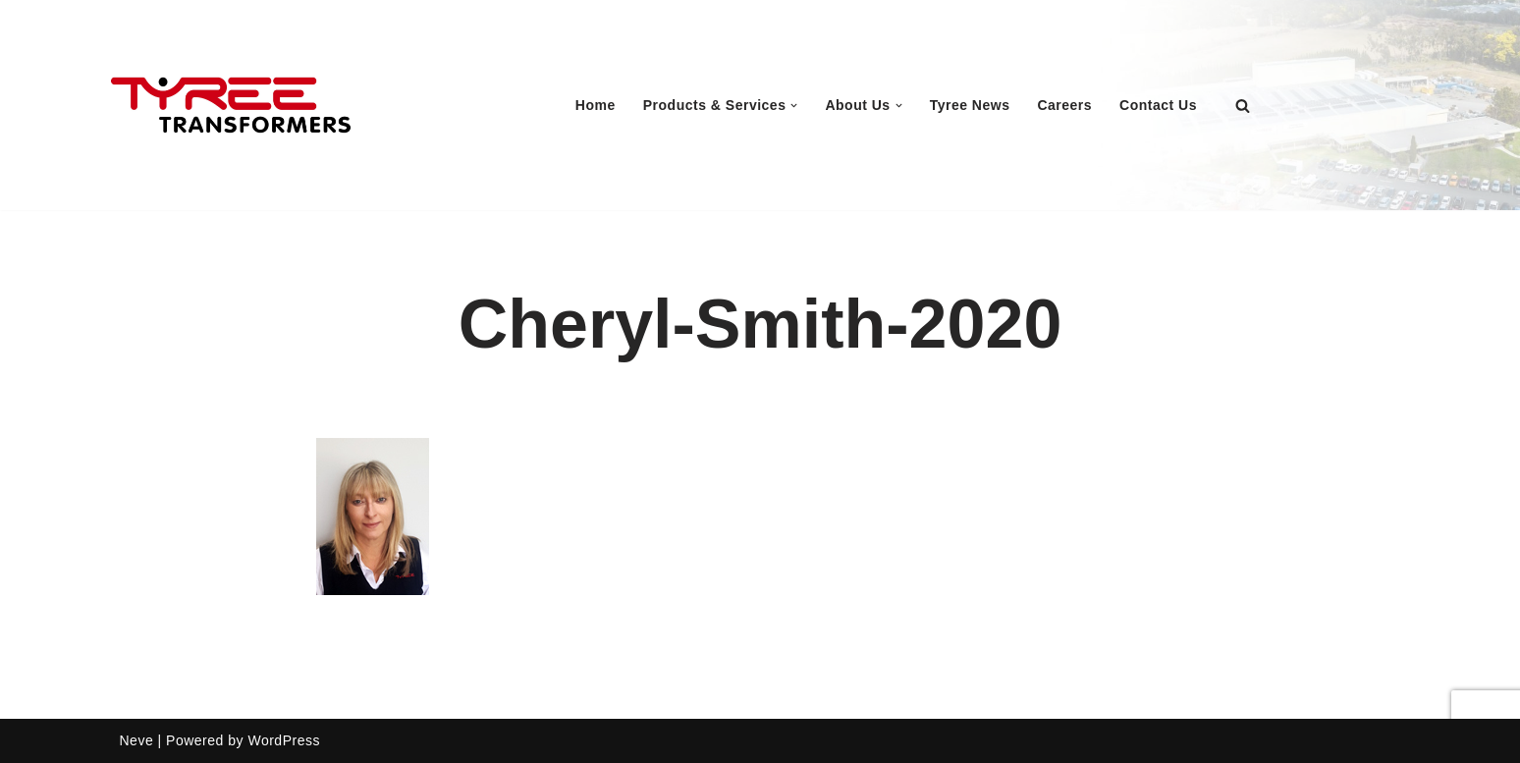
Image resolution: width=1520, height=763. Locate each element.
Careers (1064, 105)
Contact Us (1158, 105)
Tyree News (970, 105)
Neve (137, 740)
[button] (793, 105)
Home (595, 105)
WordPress (283, 740)
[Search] (1242, 105)
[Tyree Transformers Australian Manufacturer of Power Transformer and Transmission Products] (230, 106)
